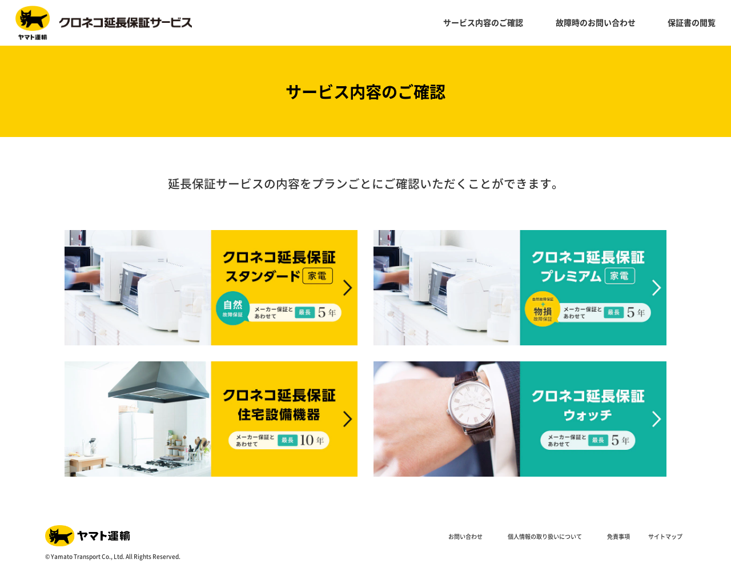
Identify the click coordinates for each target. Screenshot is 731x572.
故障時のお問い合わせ (596, 22)
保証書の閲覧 (692, 22)
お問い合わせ (465, 536)
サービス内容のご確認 (483, 22)
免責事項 (618, 536)
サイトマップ (665, 536)
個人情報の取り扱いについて (545, 536)
